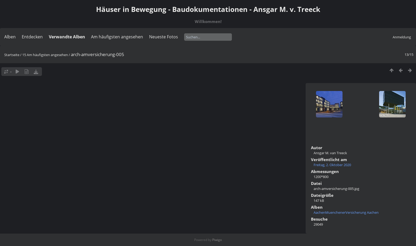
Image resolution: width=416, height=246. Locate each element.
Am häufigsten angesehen (117, 37)
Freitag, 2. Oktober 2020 (332, 164)
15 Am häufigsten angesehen (45, 54)
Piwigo (217, 240)
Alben (10, 37)
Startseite (11, 54)
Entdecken (32, 37)
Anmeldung (402, 37)
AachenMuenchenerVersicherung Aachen (346, 212)
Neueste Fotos (163, 37)
